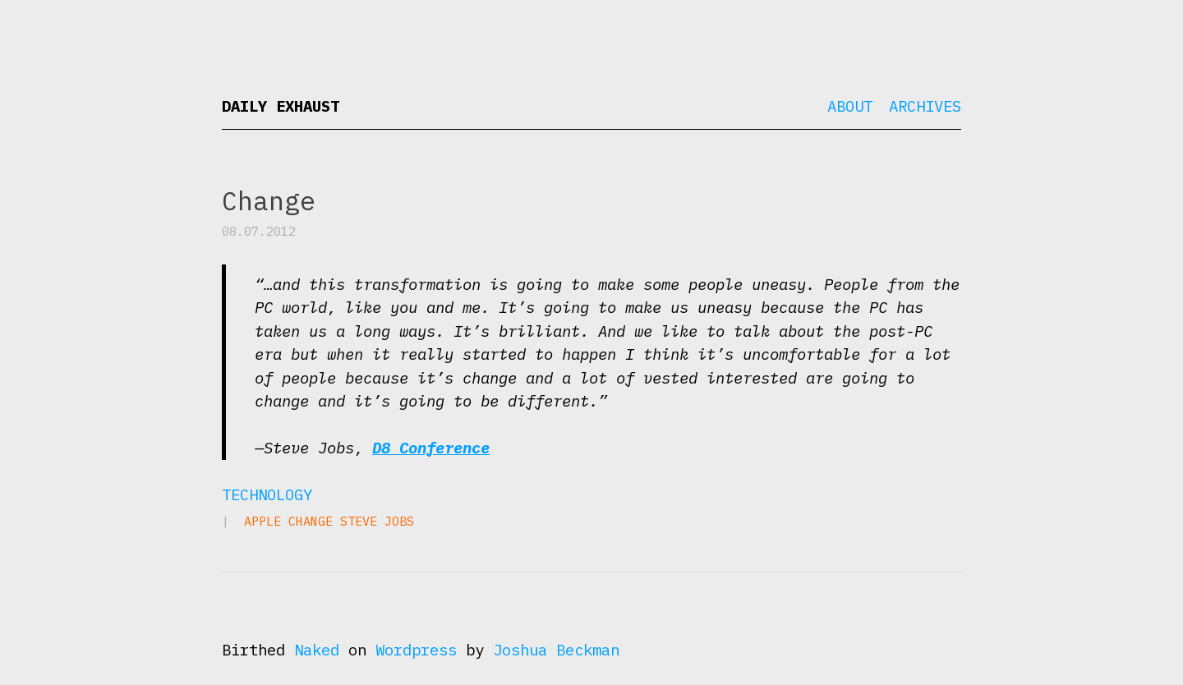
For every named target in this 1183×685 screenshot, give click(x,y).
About (849, 106)
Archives (925, 106)
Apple (262, 521)
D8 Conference (431, 447)
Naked (316, 650)
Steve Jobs (377, 521)
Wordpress (416, 650)
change (310, 521)
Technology (267, 494)
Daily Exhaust (280, 106)
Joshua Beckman (556, 650)
